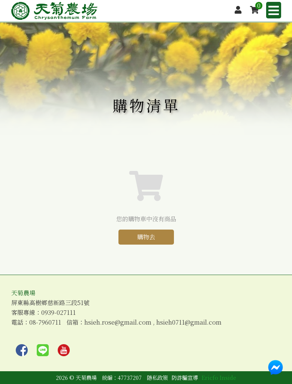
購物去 (146, 237)
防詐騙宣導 (185, 377)
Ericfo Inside (219, 377)
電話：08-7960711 (36, 322)
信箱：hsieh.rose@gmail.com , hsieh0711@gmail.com (144, 322)
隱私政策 (157, 377)
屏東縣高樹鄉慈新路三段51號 (50, 303)
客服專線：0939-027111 (43, 313)
